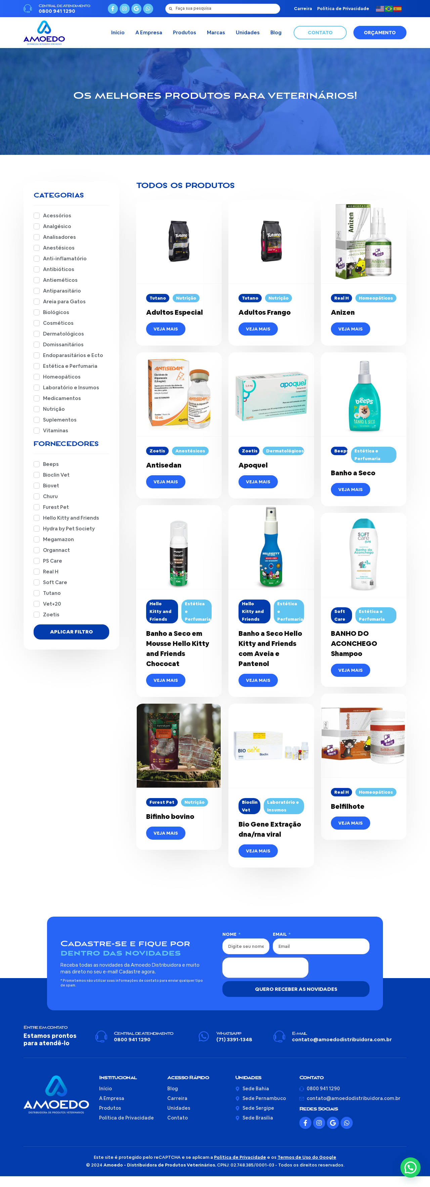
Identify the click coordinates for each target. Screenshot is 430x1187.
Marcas (216, 32)
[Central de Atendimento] (28, 8)
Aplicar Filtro (71, 642)
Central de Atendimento (64, 6)
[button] (410, 1167)
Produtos (184, 32)
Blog (276, 32)
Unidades (248, 32)
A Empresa (148, 32)
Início (118, 32)
